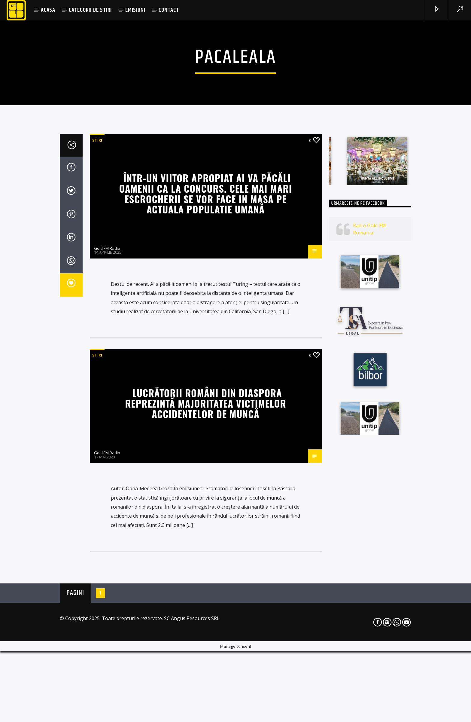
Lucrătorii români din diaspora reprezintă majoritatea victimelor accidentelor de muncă (205, 563)
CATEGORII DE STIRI (90, 10)
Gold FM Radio (107, 408)
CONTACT (169, 10)
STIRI (97, 300)
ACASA (48, 10)
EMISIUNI (135, 10)
